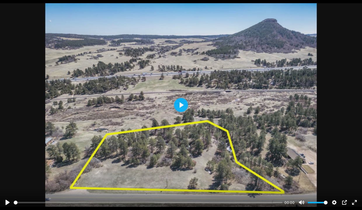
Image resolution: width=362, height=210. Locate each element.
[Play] (7, 202)
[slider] (148, 202)
